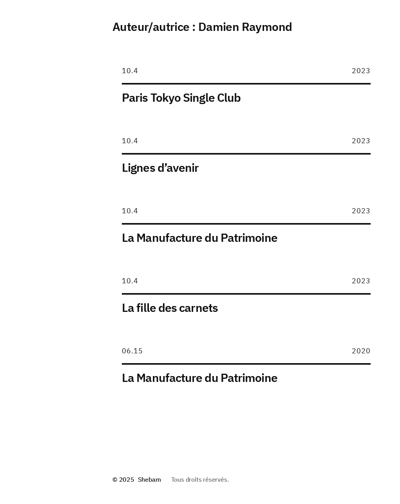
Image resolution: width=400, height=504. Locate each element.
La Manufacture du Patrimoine (199, 237)
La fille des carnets (170, 307)
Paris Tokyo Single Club (181, 97)
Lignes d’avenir (160, 167)
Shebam (149, 479)
